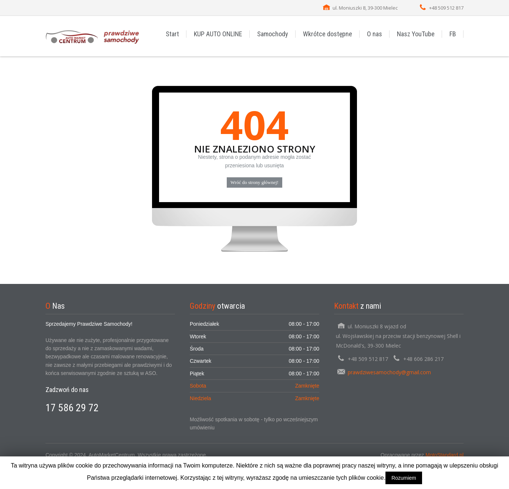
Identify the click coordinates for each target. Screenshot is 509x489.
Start (172, 34)
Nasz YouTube (416, 34)
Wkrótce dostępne (327, 34)
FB (452, 34)
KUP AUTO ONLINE (218, 34)
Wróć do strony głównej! (254, 182)
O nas (374, 34)
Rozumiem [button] (403, 478)
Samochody (272, 34)
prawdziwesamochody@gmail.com (389, 372)
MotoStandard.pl (444, 455)
